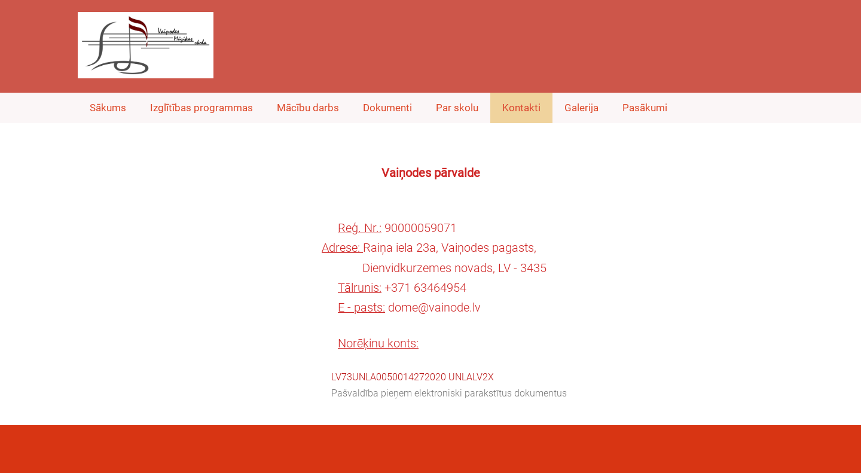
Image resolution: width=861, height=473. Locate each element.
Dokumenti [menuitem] (387, 108)
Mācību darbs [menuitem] (308, 108)
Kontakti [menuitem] (521, 108)
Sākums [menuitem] (108, 108)
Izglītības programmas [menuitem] (201, 108)
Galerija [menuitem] (581, 108)
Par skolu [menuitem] (457, 108)
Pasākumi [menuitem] (644, 108)
